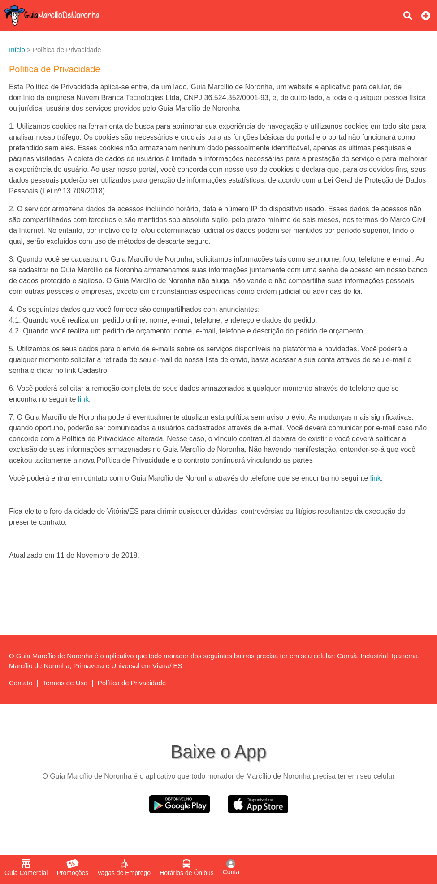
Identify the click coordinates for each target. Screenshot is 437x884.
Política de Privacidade (132, 683)
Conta (231, 867)
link (83, 399)
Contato (21, 683)
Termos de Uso (65, 683)
